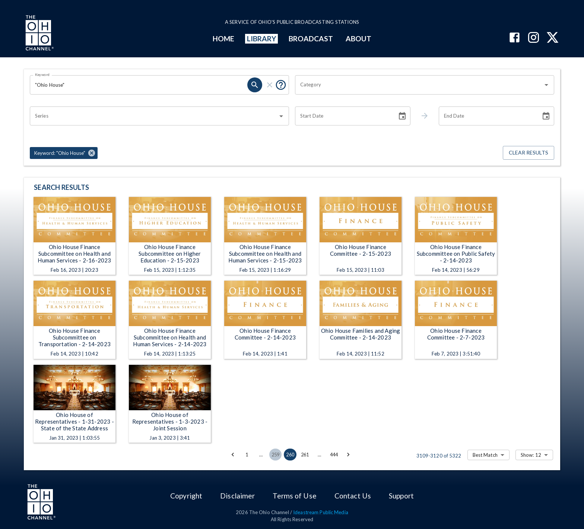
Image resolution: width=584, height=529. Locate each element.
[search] (254, 84)
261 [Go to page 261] (305, 455)
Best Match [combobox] (485, 455)
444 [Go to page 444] (334, 455)
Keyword (42, 74)
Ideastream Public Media (320, 512)
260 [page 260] (290, 455)
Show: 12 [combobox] (531, 455)
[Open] (546, 85)
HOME (223, 38)
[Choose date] (402, 116)
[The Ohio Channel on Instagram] (533, 38)
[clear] (269, 84)
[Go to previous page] (233, 455)
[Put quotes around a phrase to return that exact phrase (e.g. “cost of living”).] (281, 85)
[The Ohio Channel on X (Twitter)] (552, 38)
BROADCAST (311, 38)
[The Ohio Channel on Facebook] (514, 38)
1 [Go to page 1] (247, 455)
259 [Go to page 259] (275, 455)
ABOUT (358, 38)
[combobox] (419, 85)
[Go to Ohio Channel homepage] (38, 34)
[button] (64, 153)
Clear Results (528, 152)
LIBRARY (261, 38)
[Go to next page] (348, 455)
